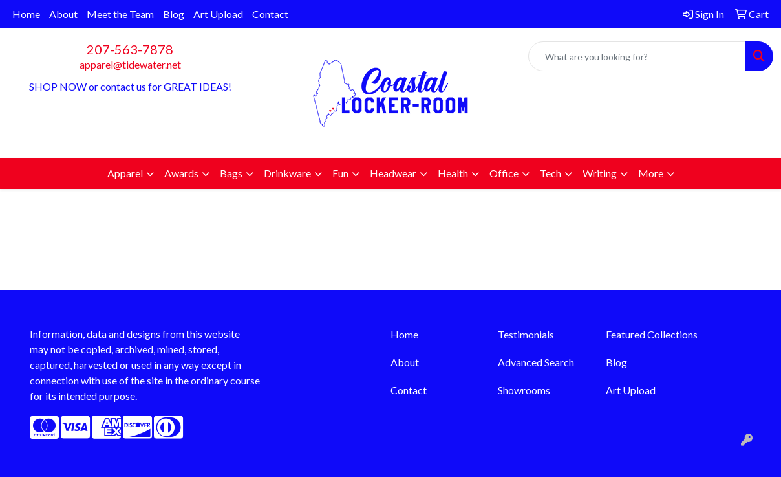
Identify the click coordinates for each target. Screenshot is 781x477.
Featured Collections (652, 334)
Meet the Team (120, 14)
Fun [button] (340, 173)
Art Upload (218, 14)
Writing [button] (600, 173)
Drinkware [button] (287, 173)
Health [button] (453, 173)
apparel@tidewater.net (130, 64)
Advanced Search (536, 362)
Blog (173, 14)
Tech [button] (550, 173)
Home (26, 14)
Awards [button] (181, 173)
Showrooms (524, 390)
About (63, 14)
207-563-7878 (130, 49)
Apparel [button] (125, 173)
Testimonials (526, 334)
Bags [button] (231, 173)
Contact (270, 14)
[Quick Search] (637, 56)
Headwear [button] (393, 173)
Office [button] (504, 173)
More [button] (650, 173)
